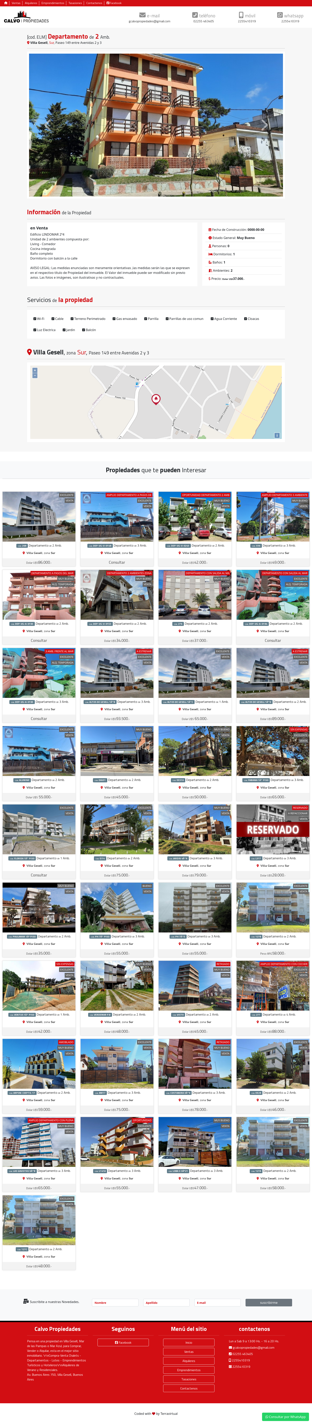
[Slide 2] (78, 191)
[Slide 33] (219, 191)
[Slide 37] (238, 191)
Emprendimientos (53, 3)
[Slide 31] (210, 191)
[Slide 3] (83, 191)
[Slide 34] (224, 191)
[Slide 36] (233, 191)
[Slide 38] (242, 191)
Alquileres (31, 3)
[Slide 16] (142, 191)
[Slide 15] (137, 191)
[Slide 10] (115, 191)
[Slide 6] (96, 191)
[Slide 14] (133, 191)
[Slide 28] (197, 191)
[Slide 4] (87, 191)
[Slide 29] (201, 191)
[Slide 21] (165, 191)
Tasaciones (75, 3)
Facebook (114, 3)
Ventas (16, 3)
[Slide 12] (124, 191)
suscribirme (269, 1302)
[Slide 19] (156, 191)
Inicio (188, 1342)
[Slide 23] (174, 191)
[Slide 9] (110, 191)
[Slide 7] (101, 191)
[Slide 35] (229, 191)
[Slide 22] (169, 191)
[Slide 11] (119, 191)
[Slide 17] (147, 191)
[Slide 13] (128, 191)
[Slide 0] (69, 191)
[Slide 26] (188, 191)
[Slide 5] (92, 191)
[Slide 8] (106, 191)
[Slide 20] (160, 191)
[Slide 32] (215, 191)
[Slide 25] (183, 191)
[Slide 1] (74, 191)
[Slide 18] (151, 191)
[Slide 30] (206, 191)
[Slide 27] (192, 191)
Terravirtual (168, 1413)
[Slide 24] (178, 191)
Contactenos (94, 3)
